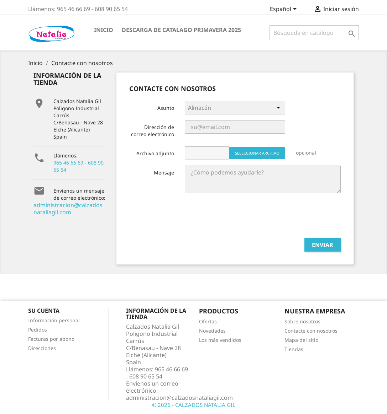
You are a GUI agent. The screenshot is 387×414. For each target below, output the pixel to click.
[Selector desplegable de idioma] (284, 9)
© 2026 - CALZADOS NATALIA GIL (193, 404)
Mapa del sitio (301, 340)
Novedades (212, 330)
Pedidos (37, 329)
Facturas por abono (51, 338)
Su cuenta (43, 310)
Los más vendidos (220, 340)
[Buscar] (314, 32)
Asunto (165, 107)
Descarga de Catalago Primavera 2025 (181, 30)
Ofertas (208, 321)
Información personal (54, 320)
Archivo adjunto (155, 153)
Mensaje (164, 172)
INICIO (103, 30)
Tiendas (293, 349)
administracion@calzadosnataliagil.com (68, 208)
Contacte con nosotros (311, 330)
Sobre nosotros (302, 321)
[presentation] (286, 218)
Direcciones (42, 348)
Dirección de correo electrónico (152, 131)
